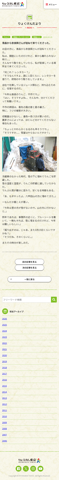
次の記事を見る (29, 267)
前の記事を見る (29, 261)
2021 (4, 349)
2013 (4, 398)
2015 (4, 385)
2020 (4, 355)
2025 (4, 324)
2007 (4, 434)
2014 (4, 391)
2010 (4, 416)
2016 (4, 379)
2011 (4, 410)
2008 (4, 428)
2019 (4, 361)
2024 (4, 330)
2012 (4, 404)
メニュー (51, 4)
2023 (4, 337)
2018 (4, 367)
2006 (4, 440)
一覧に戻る (23, 279)
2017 (4, 373)
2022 (4, 343)
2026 (4, 318)
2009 (4, 422)
